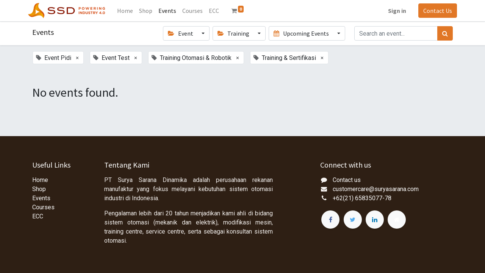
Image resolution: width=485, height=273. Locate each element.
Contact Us (433, 10)
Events (41, 198)
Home (40, 180)
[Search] (445, 33)
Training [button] (233, 33)
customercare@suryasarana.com (376, 189)
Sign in (393, 10)
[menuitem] (129, 10)
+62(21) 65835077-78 (362, 198)
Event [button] (181, 33)
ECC (37, 216)
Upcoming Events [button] (302, 33)
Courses (43, 207)
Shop (39, 189)
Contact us (347, 180)
